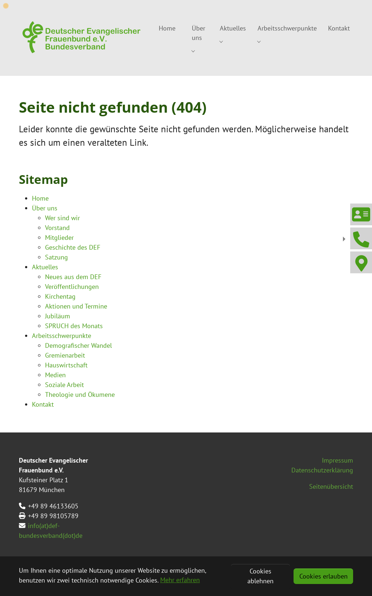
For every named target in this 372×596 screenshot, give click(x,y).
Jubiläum (57, 316)
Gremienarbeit (65, 355)
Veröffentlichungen (72, 286)
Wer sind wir (62, 218)
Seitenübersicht (331, 486)
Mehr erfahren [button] (180, 580)
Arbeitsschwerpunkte (61, 335)
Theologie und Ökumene (80, 394)
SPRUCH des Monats (74, 326)
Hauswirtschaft (66, 365)
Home (40, 198)
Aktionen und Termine (76, 306)
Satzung (56, 257)
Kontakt (43, 404)
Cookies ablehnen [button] (260, 576)
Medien (55, 375)
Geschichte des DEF (72, 247)
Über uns (44, 208)
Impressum (337, 460)
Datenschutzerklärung (322, 470)
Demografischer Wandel (78, 345)
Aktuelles (45, 267)
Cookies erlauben (323, 576)
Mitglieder (59, 237)
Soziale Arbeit (64, 384)
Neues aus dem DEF (73, 277)
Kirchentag (60, 296)
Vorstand (57, 228)
